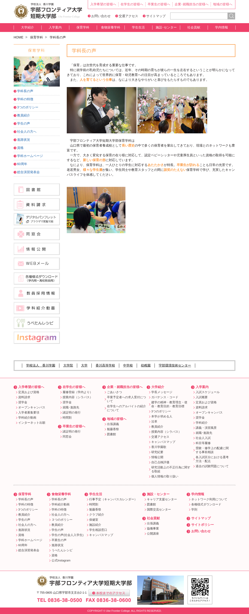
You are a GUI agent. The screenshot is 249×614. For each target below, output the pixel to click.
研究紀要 (157, 452)
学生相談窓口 (98, 530)
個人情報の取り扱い (164, 476)
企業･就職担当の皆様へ (192, 4)
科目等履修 (203, 443)
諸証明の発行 (72, 412)
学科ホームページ (30, 156)
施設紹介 (95, 524)
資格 (20, 148)
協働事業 (153, 528)
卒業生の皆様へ (159, 4)
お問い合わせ (101, 16)
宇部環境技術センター (175, 365)
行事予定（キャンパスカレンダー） (113, 499)
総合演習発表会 (28, 172)
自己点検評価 (160, 462)
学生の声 (23, 123)
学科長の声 (25, 91)
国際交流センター (159, 509)
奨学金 (22, 402)
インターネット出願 (31, 422)
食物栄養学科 (110, 27)
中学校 (128, 365)
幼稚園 (146, 365)
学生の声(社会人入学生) (67, 535)
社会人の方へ (26, 131)
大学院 (68, 365)
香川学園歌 (158, 447)
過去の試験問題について (212, 466)
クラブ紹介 (96, 514)
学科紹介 (202, 422)
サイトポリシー (202, 524)
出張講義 (113, 424)
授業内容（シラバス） (78, 397)
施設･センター (166, 27)
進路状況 (23, 139)
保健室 (93, 519)
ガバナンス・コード (164, 397)
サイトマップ (156, 16)
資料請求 (24, 397)
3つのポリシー (27, 107)
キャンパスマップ (163, 442)
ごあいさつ (114, 392)
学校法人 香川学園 (40, 365)
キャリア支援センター (162, 499)
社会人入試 (203, 438)
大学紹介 (27, 27)
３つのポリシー (62, 519)
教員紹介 (23, 115)
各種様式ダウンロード (206, 504)
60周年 (22, 164)
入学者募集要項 (28, 412)
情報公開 (157, 457)
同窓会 (67, 436)
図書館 (111, 434)
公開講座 (153, 533)
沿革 (154, 421)
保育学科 (82, 27)
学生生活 (138, 27)
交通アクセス (128, 16)
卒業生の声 (59, 540)
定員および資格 (28, 392)
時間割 (67, 417)
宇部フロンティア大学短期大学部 (48, 11)
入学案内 (55, 27)
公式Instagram (61, 560)
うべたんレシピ (62, 550)
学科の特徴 (25, 99)
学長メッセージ (161, 392)
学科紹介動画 (27, 417)
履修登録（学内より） (78, 392)
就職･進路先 (71, 407)
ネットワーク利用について (209, 499)
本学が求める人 (161, 416)
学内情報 (221, 27)
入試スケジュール (208, 392)
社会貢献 (193, 27)
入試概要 (202, 397)
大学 (84, 365)
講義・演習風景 (206, 427)
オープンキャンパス (31, 407)
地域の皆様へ (222, 4)
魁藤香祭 (113, 429)
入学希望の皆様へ (103, 4)
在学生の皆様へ (132, 4)
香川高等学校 (105, 365)
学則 (194, 509)
